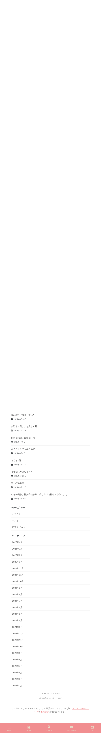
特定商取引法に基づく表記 (50, 698)
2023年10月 (18, 646)
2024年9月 (17, 588)
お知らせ (16, 514)
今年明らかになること (22, 472)
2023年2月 (17, 685)
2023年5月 (17, 679)
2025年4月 (17, 542)
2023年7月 (17, 666)
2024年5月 (17, 614)
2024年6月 (17, 607)
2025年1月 (17, 562)
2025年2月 (17, 555)
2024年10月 (18, 581)
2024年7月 (17, 601)
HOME (29, 728)
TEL (92, 728)
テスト (15, 521)
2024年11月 (18, 575)
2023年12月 (18, 633)
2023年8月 (17, 659)
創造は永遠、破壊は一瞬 (23, 438)
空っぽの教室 (17, 483)
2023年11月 (18, 640)
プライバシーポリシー (50, 693)
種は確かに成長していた (23, 415)
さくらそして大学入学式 (23, 449)
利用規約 (45, 711)
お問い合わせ (71, 728)
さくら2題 (16, 460)
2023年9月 (17, 653)
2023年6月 (17, 672)
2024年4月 (17, 620)
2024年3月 (17, 627)
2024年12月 (18, 568)
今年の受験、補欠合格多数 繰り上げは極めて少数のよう (39, 494)
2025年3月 (17, 549)
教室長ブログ (18, 527)
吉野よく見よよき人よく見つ (25, 426)
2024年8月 (17, 594)
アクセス (49, 728)
